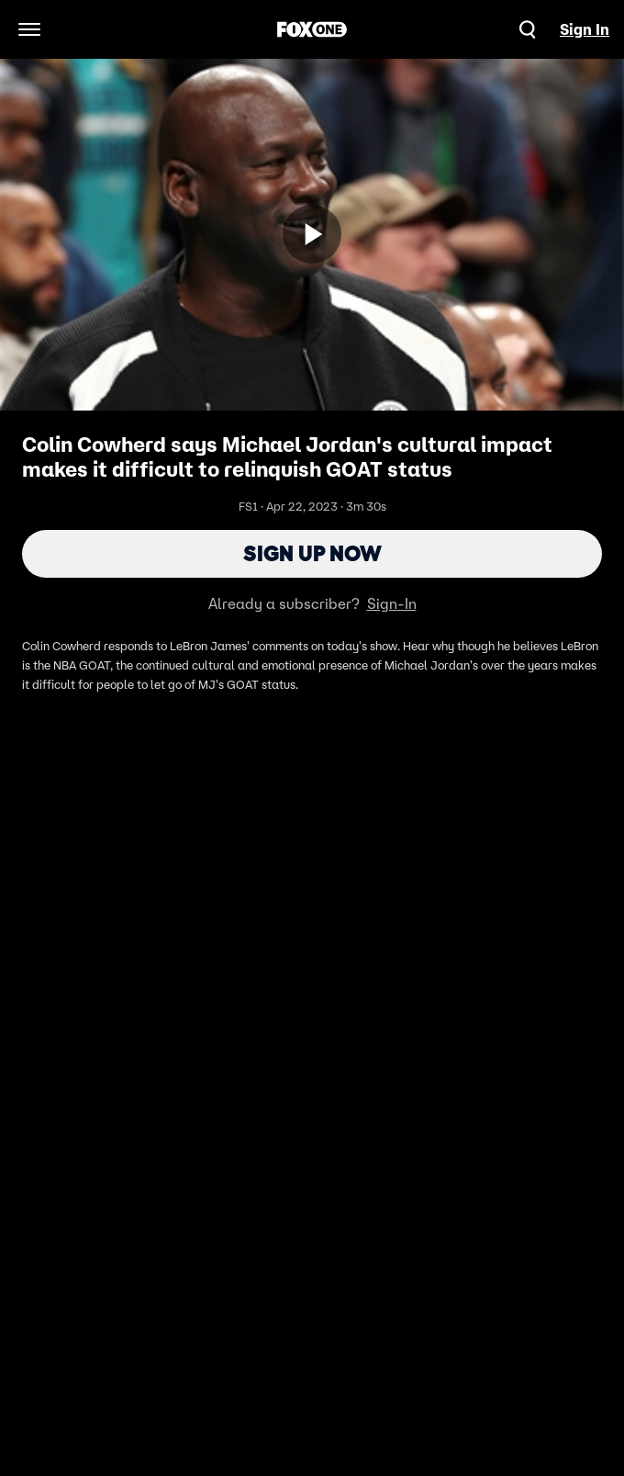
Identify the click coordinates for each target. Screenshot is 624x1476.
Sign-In (392, 603)
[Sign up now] (312, 234)
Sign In (584, 29)
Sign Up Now (312, 553)
